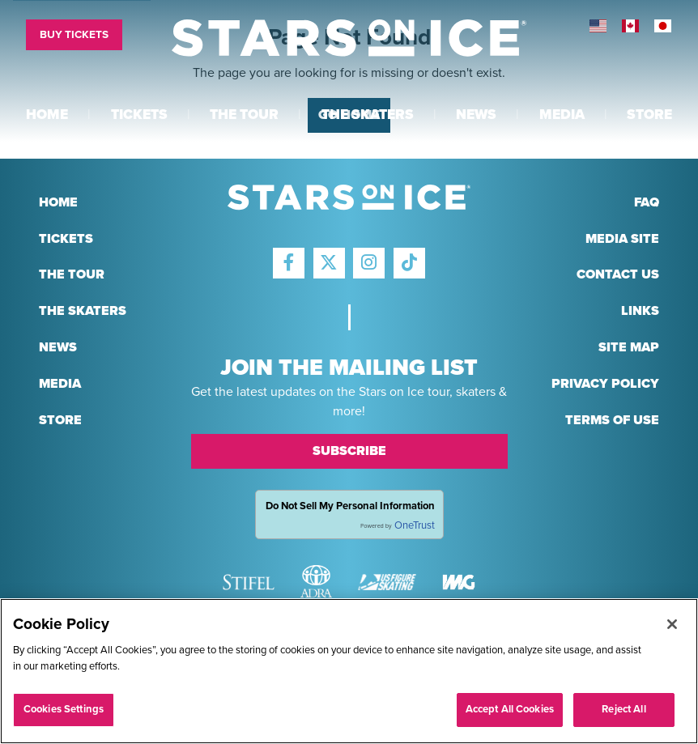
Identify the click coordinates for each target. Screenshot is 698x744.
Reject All (623, 710)
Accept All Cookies (510, 710)
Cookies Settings (63, 710)
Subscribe (349, 451)
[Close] (672, 626)
